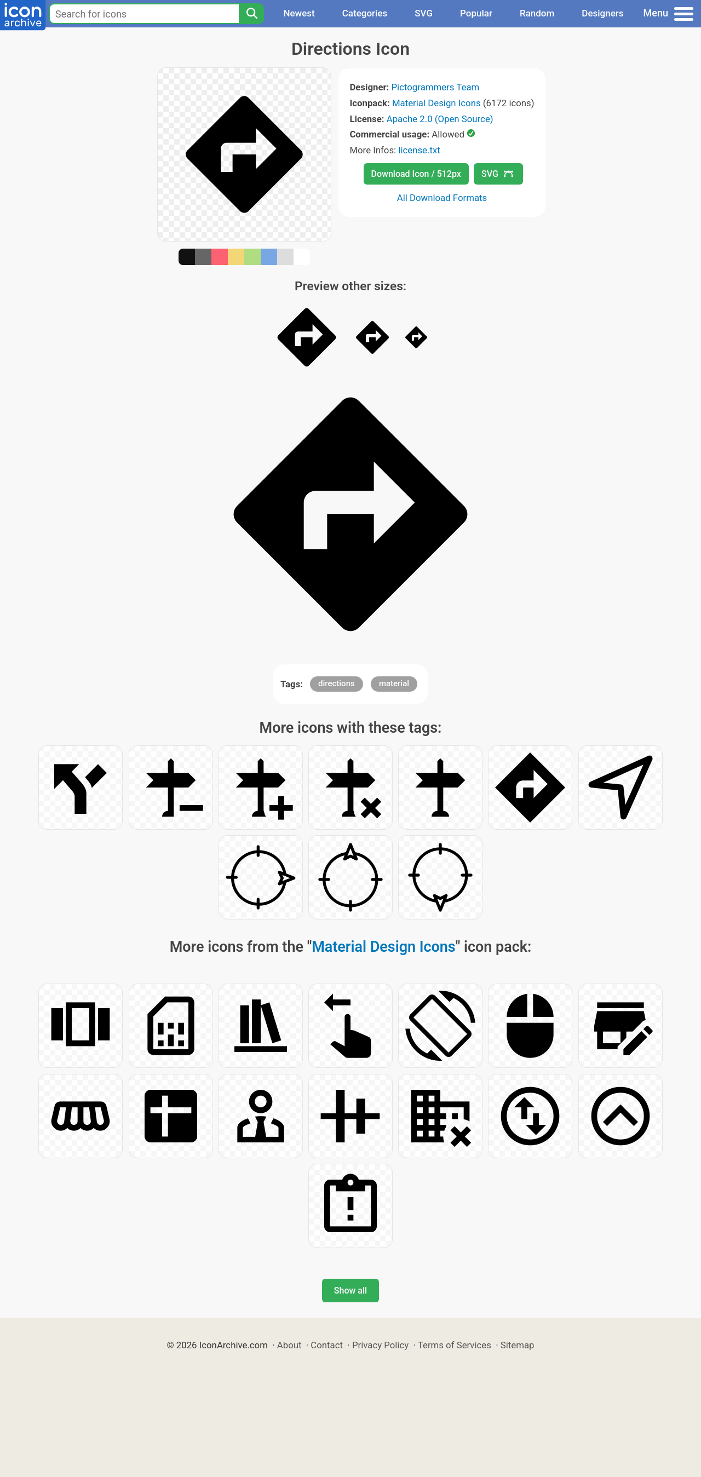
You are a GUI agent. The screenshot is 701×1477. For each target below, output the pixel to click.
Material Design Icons (436, 102)
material (394, 683)
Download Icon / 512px (416, 174)
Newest (298, 13)
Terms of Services (454, 1345)
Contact (327, 1345)
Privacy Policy (380, 1345)
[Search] (251, 13)
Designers (602, 13)
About (289, 1345)
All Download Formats (442, 197)
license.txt (419, 150)
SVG (424, 13)
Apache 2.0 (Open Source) (440, 118)
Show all (350, 1290)
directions (336, 683)
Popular (476, 13)
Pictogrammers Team (436, 87)
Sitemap (518, 1345)
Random (537, 13)
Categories (365, 13)
